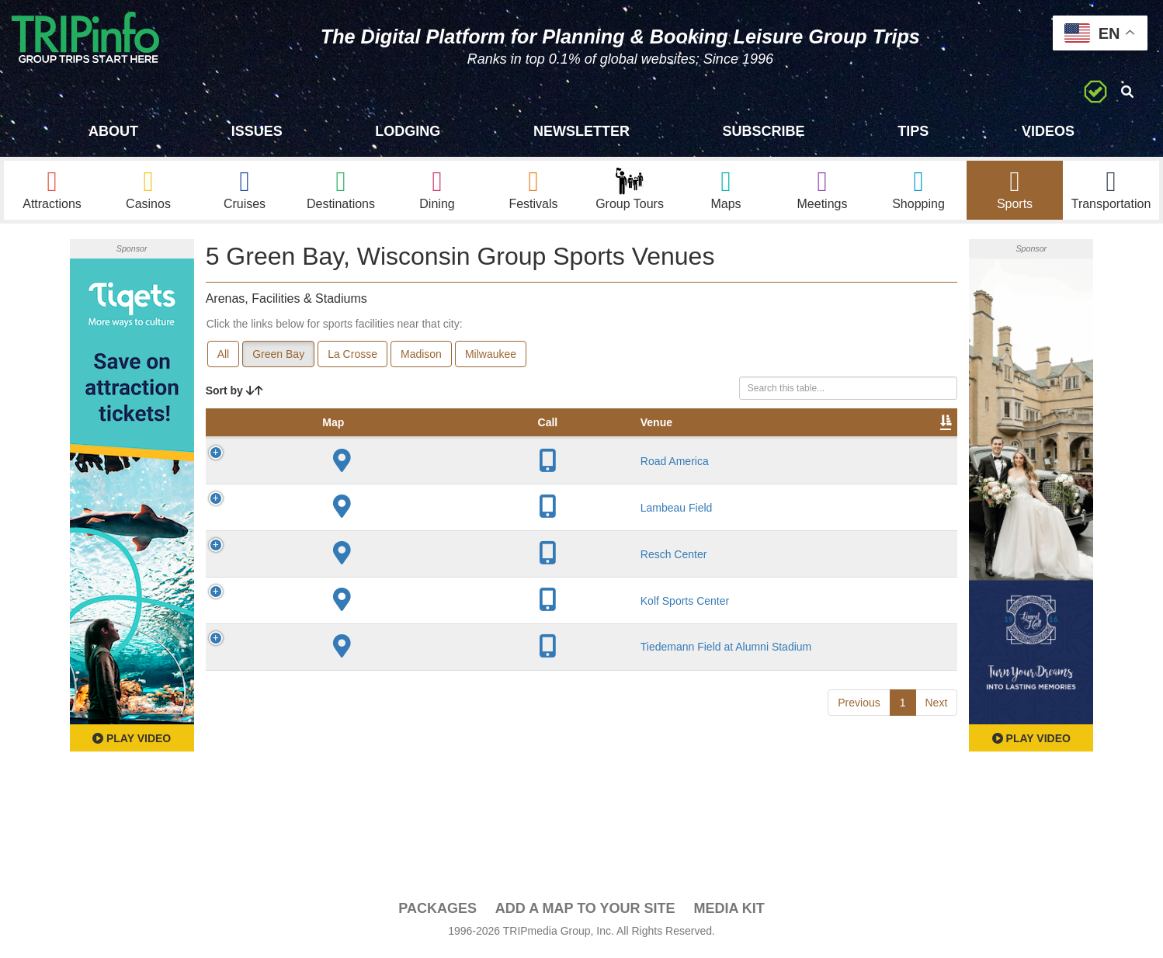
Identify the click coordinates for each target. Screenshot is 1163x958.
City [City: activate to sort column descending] (409, 442)
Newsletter (581, 131)
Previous (859, 761)
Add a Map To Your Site (585, 912)
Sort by (234, 394)
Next (936, 761)
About (113, 131)
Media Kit (728, 912)
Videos (1048, 131)
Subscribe (764, 131)
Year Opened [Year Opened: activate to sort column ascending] (477, 434)
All (223, 358)
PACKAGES (437, 912)
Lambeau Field (334, 527)
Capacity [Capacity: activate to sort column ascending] (557, 442)
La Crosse (352, 358)
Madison (421, 358)
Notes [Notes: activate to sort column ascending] (625, 442)
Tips (913, 131)
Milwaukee (490, 358)
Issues (257, 131)
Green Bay (278, 358)
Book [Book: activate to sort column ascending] (857, 442)
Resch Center (331, 580)
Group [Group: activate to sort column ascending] (917, 442)
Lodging (407, 131)
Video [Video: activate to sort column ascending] (799, 442)
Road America (332, 480)
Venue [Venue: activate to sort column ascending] (314, 442)
